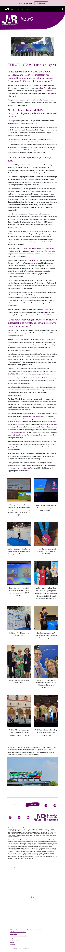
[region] (32, 3)
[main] (32, 65)
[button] (2, 9)
